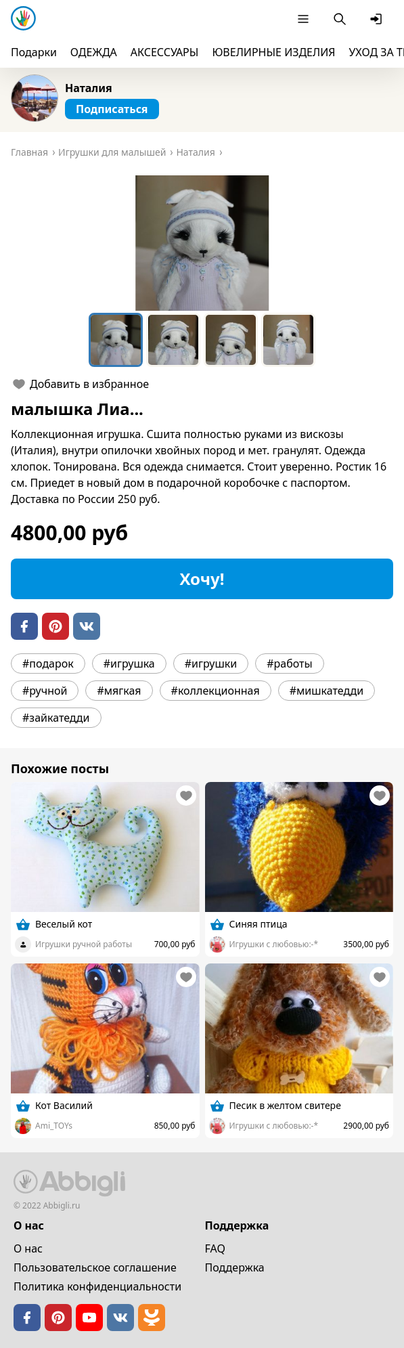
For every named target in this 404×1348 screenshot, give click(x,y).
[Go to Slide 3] (231, 340)
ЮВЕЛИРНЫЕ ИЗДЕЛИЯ (273, 52)
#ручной (44, 690)
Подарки (34, 52)
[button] (202, 243)
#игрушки (211, 663)
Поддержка (235, 1267)
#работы (289, 663)
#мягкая (119, 690)
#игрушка (129, 663)
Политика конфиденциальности (97, 1286)
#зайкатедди (56, 717)
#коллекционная (215, 690)
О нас (28, 1248)
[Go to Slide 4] (288, 340)
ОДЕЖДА (93, 52)
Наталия (88, 88)
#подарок (48, 663)
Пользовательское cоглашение (95, 1267)
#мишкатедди (326, 690)
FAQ (215, 1248)
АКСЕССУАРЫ (165, 52)
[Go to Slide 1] (116, 340)
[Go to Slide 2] (173, 340)
